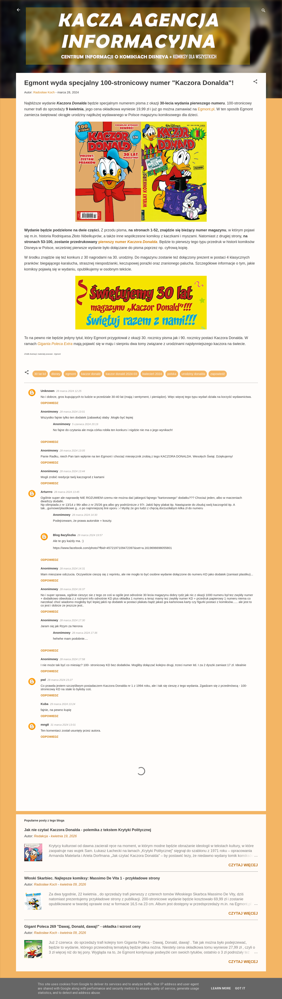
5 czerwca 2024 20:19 (85, 424)
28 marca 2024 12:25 (68, 391)
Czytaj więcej (243, 865)
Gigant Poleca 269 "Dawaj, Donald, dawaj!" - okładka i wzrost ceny (82, 926)
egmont (70, 374)
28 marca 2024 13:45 (66, 491)
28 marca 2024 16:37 (72, 589)
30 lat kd (40, 374)
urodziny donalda (193, 374)
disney (55, 374)
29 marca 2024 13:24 (62, 704)
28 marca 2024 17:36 (84, 632)
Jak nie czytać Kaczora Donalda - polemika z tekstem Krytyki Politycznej (87, 830)
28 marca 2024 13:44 (72, 471)
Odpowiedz (49, 403)
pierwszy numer (127, 242)
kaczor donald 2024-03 (121, 374)
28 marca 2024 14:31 (72, 568)
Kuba (44, 704)
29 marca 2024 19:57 (90, 535)
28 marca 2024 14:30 (84, 514)
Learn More (221, 988)
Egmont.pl (206, 109)
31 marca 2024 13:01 (63, 724)
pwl (43, 679)
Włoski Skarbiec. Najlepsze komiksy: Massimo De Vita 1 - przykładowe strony (92, 878)
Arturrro (47, 491)
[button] (255, 82)
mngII (45, 724)
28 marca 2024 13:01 (72, 411)
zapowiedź (217, 374)
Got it (240, 988)
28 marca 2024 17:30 (72, 620)
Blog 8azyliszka (64, 535)
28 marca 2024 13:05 (72, 450)
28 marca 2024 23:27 (60, 679)
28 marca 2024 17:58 (72, 659)
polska (171, 374)
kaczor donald (90, 374)
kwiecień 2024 (152, 374)
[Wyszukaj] (263, 11)
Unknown (48, 391)
